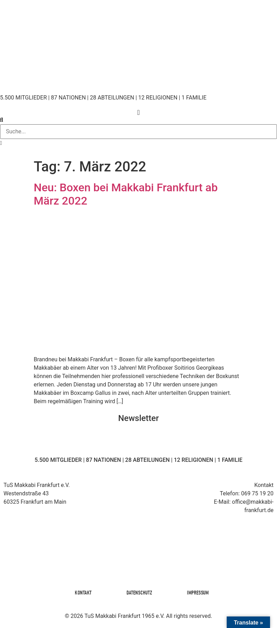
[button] (138, 120)
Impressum (198, 593)
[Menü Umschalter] (138, 112)
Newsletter (138, 418)
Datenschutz (139, 593)
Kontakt (83, 593)
